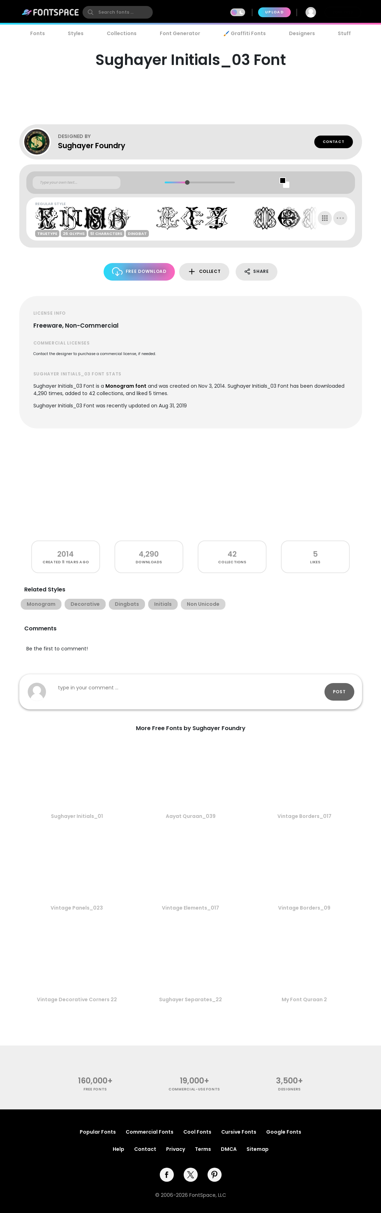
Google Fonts (283, 1131)
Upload (274, 12)
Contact (333, 141)
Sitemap (258, 1149)
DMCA (229, 1149)
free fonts (95, 1089)
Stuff (344, 33)
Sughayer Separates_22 (190, 999)
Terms (203, 1149)
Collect (204, 271)
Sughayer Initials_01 (77, 816)
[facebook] (167, 1175)
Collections (122, 33)
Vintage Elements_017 (190, 907)
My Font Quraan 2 (304, 999)
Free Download (139, 271)
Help (118, 1149)
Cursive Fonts (238, 1131)
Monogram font (125, 385)
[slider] (187, 182)
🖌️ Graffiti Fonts (244, 33)
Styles (76, 33)
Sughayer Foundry (91, 145)
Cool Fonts (197, 1131)
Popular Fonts (98, 1131)
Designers (302, 33)
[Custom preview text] (76, 182)
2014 (65, 554)
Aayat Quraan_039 (191, 816)
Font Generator (180, 33)
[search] (118, 12)
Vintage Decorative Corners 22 (77, 999)
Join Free (342, 12)
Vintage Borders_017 (304, 816)
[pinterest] (215, 1175)
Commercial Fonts (149, 1131)
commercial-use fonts (194, 1089)
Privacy (175, 1149)
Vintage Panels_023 (77, 907)
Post (339, 692)
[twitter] (191, 1175)
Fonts (37, 33)
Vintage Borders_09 (304, 907)
